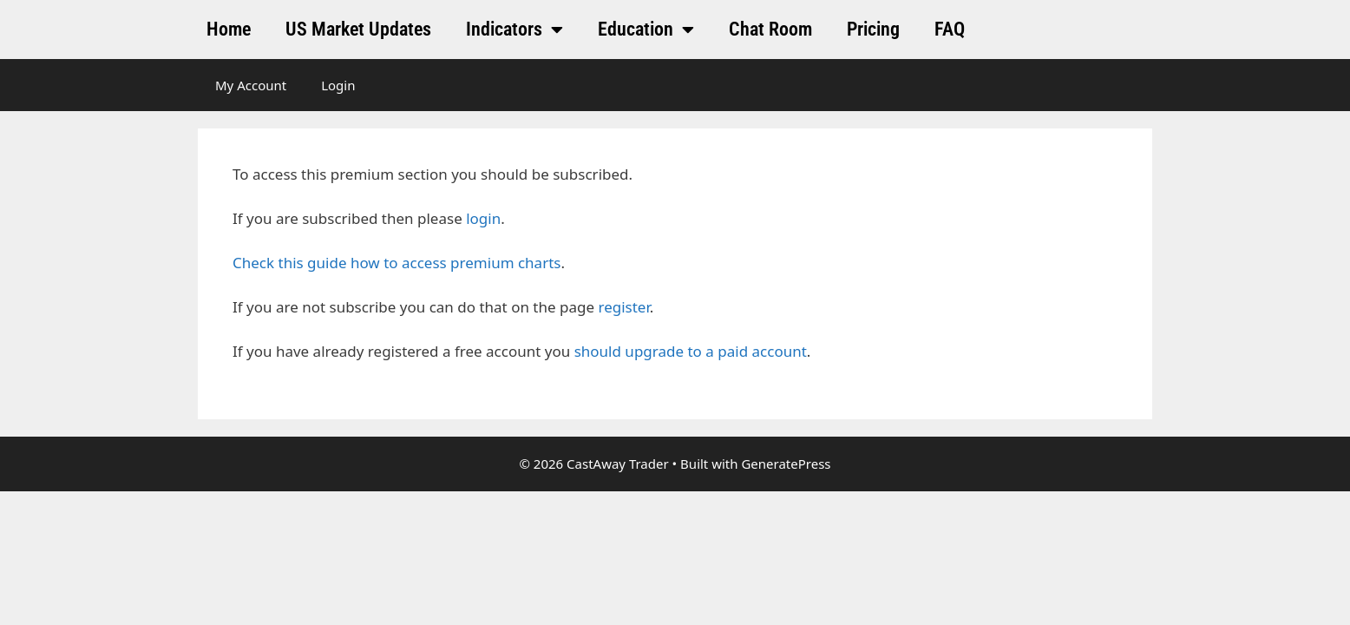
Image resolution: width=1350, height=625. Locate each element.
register (623, 307)
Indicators (514, 29)
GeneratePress (785, 463)
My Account (250, 85)
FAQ (949, 29)
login (483, 218)
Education (646, 29)
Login (338, 85)
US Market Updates (358, 29)
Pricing (873, 29)
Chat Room (770, 29)
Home (228, 29)
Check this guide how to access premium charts (396, 263)
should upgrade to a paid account (690, 351)
